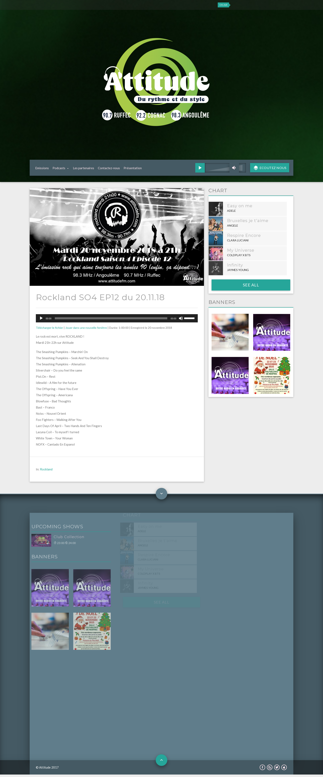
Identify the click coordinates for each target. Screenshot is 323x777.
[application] (117, 321)
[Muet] (181, 321)
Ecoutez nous (273, 169)
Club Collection (60, 541)
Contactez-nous (109, 169)
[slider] (111, 321)
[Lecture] (41, 321)
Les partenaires (83, 169)
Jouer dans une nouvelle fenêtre (86, 330)
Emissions (42, 169)
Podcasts (59, 169)
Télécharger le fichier (49, 330)
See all (251, 287)
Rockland (46, 472)
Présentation (133, 169)
